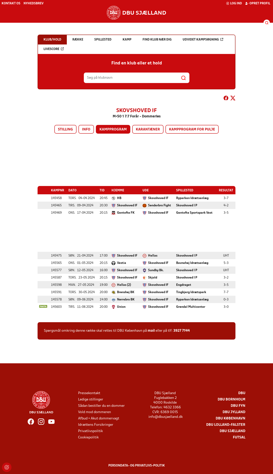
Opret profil (257, 3)
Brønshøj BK (125, 292)
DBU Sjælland (232, 431)
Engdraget (183, 284)
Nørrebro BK (126, 299)
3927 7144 (181, 330)
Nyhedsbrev (33, 3)
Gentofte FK (126, 212)
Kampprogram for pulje (192, 129)
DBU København (230, 418)
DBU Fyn (238, 405)
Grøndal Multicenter (190, 306)
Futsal (239, 437)
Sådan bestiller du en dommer (101, 405)
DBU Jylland (234, 412)
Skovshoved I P (186, 205)
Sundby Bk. (156, 270)
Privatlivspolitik (90, 431)
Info (86, 129)
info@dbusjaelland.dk (165, 416)
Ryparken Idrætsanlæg (192, 198)
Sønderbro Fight (159, 205)
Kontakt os (11, 3)
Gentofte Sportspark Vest (194, 212)
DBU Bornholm (231, 399)
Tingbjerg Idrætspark (191, 292)
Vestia (121, 263)
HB (119, 198)
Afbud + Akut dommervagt (98, 418)
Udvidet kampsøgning (203, 39)
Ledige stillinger (90, 399)
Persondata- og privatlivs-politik (136, 465)
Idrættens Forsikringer (95, 424)
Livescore (53, 49)
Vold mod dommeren (94, 412)
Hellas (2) (124, 284)
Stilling (65, 129)
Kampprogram (113, 129)
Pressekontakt (89, 393)
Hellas (152, 255)
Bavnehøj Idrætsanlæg (192, 263)
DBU (241, 393)
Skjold (152, 277)
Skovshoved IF (158, 198)
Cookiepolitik (88, 437)
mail (151, 330)
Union (121, 306)
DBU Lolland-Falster (225, 424)
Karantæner (148, 129)
